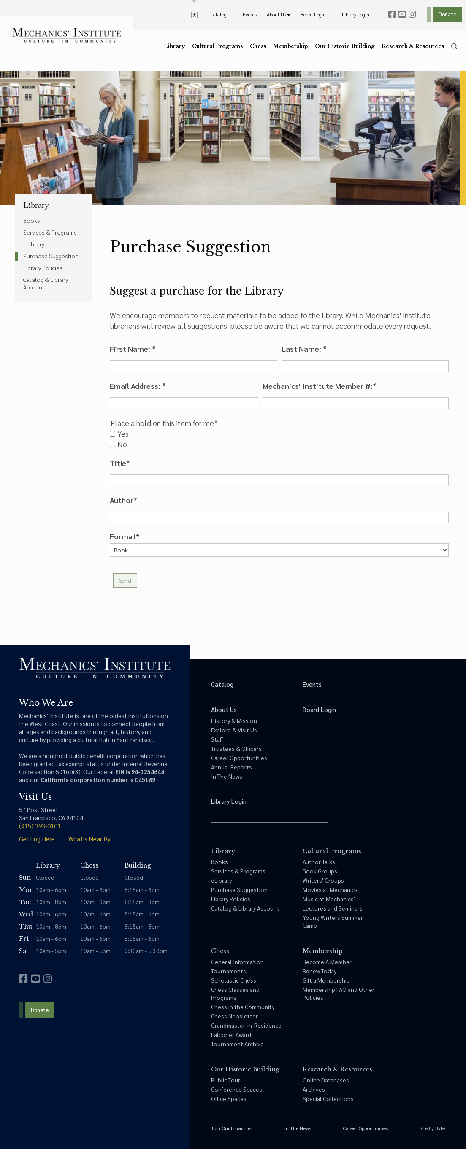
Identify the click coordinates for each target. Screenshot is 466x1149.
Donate (447, 14)
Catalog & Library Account (45, 283)
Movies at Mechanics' (331, 889)
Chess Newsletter (234, 1016)
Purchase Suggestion (51, 256)
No (118, 444)
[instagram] (412, 14)
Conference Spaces (236, 1089)
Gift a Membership (326, 980)
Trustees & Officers (236, 748)
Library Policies (42, 267)
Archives (314, 1089)
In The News (226, 776)
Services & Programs (50, 232)
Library (36, 205)
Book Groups (320, 871)
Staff (217, 739)
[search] (454, 46)
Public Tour (225, 1080)
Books (31, 220)
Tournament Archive (237, 1043)
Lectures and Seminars (333, 908)
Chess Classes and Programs (235, 993)
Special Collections (328, 1098)
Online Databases (326, 1080)
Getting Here (37, 839)
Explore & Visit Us (234, 730)
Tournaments (228, 971)
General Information (237, 961)
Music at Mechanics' (329, 899)
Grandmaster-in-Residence (246, 1025)
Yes (119, 434)
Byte (440, 1128)
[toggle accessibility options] (194, 14)
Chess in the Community (242, 1006)
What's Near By (89, 839)
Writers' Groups (323, 880)
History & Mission (234, 720)
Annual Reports (231, 767)
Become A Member (327, 961)
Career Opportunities (239, 757)
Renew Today (319, 971)
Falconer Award (231, 1034)
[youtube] (402, 14)
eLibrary (33, 244)
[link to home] (66, 35)
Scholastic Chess (233, 980)
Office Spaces (229, 1098)
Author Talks (319, 861)
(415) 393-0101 (40, 826)
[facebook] (392, 14)
